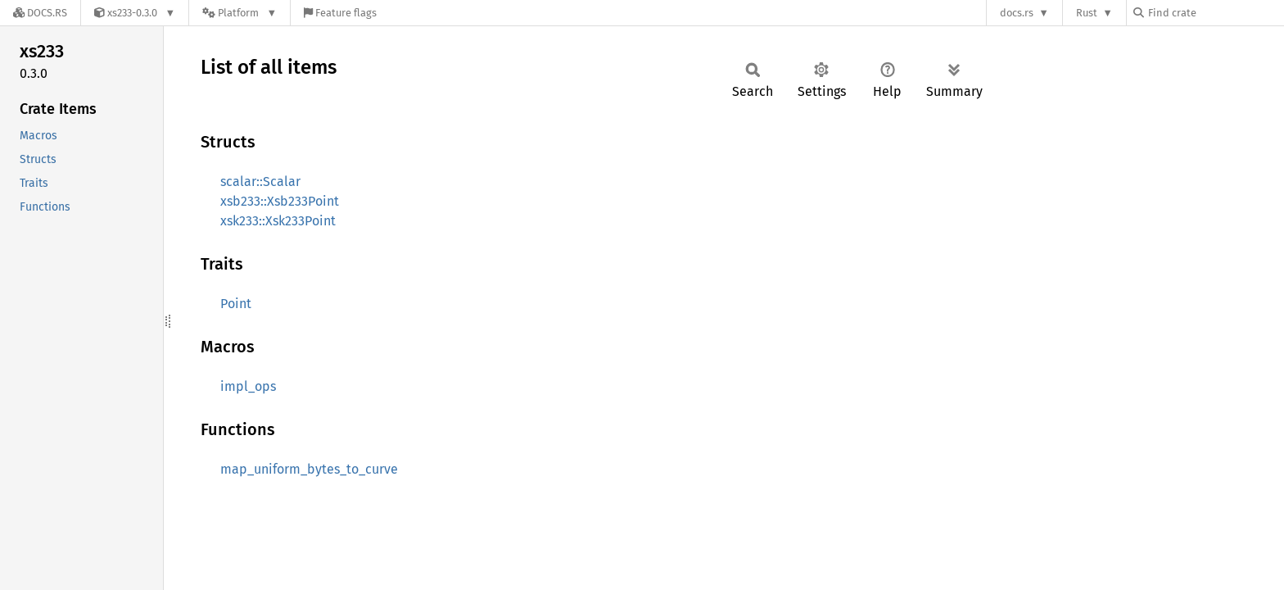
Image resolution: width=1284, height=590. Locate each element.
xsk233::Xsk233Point (278, 221)
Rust (1086, 13)
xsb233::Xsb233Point (279, 201)
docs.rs (1016, 13)
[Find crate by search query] (1215, 12)
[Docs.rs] (40, 12)
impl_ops (248, 386)
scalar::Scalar (260, 181)
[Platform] (239, 12)
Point (235, 303)
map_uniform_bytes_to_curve (309, 469)
